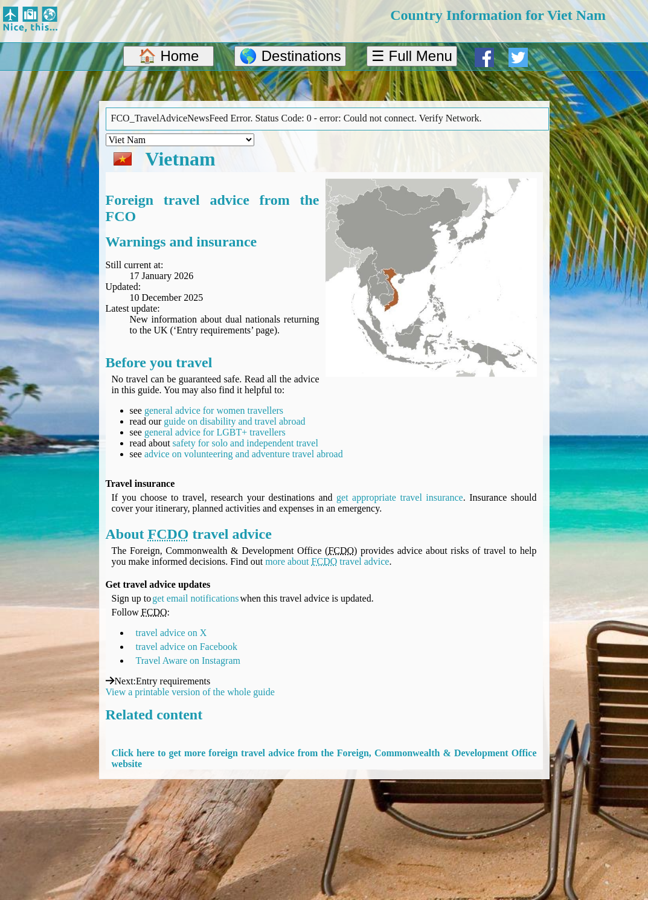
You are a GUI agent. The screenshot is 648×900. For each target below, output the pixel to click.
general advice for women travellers (213, 410)
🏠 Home (168, 56)
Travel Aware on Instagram (188, 660)
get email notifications (195, 598)
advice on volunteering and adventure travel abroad (243, 454)
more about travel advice (327, 561)
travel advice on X (171, 633)
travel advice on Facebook (186, 646)
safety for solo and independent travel (245, 443)
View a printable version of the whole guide (190, 692)
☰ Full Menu (411, 56)
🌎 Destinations (290, 56)
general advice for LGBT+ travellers (215, 432)
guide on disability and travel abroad (234, 421)
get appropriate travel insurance (399, 497)
